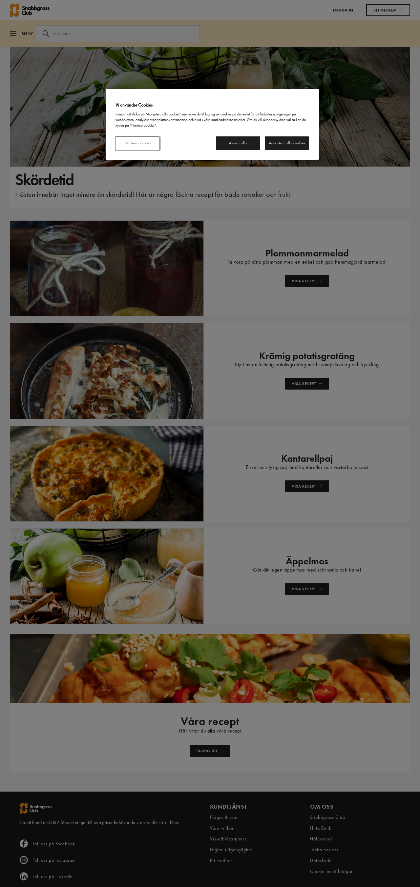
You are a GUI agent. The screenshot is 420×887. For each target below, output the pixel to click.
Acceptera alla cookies (287, 143)
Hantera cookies (138, 143)
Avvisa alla (238, 143)
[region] (212, 124)
